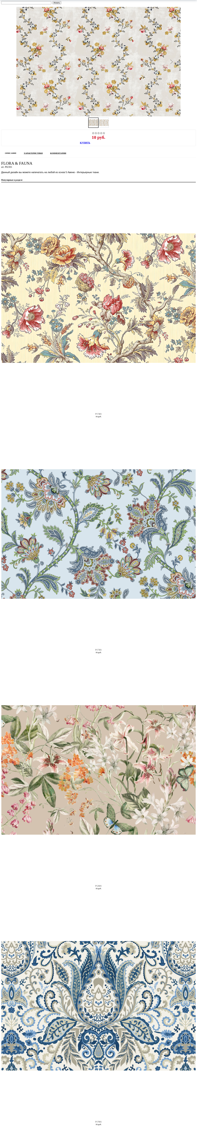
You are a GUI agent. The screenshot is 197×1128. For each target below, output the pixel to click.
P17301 (98, 650)
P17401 (98, 414)
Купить (85, 142)
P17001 (98, 1122)
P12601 (98, 886)
